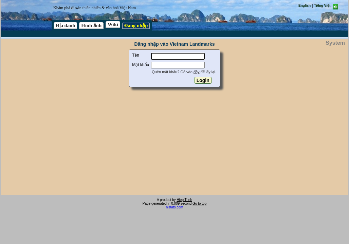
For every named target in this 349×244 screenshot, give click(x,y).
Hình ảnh (91, 25)
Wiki (113, 24)
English (304, 5)
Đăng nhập (136, 25)
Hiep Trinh (184, 200)
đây (197, 72)
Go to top (199, 203)
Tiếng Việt (322, 5)
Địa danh (65, 25)
